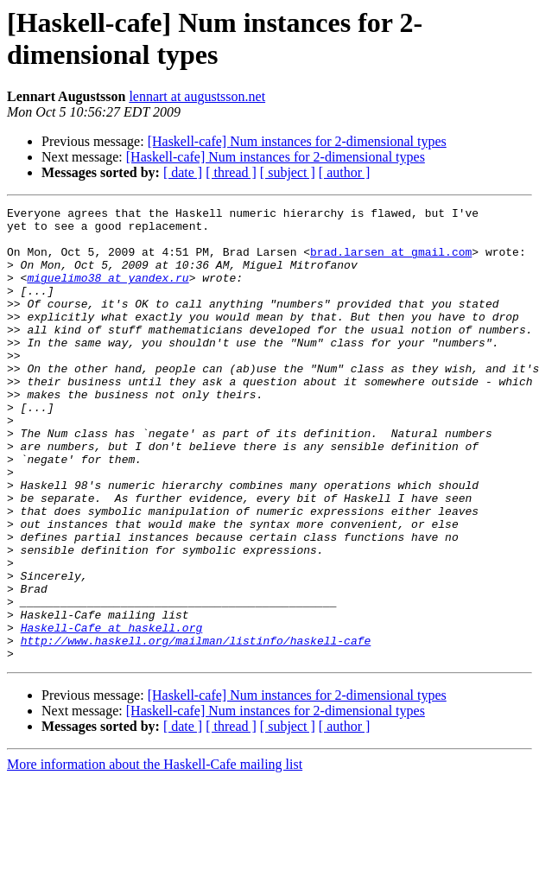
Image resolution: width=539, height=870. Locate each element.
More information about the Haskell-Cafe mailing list (154, 855)
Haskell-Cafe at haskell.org (112, 713)
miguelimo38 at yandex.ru (107, 293)
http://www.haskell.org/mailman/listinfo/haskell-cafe (196, 728)
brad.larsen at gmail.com (391, 262)
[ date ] (182, 172)
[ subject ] (287, 172)
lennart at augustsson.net (197, 96)
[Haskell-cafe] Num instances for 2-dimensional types (297, 141)
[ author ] (345, 172)
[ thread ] (231, 172)
